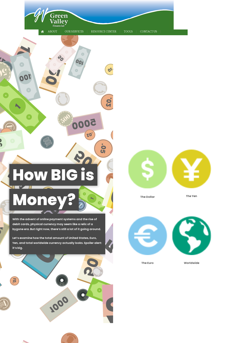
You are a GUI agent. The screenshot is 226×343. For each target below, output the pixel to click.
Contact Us (148, 31)
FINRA (82, 247)
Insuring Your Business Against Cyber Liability (87, 207)
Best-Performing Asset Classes (18, 205)
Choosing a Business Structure (48, 207)
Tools (128, 31)
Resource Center (103, 31)
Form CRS (36, 239)
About (52, 31)
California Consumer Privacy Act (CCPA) (48, 329)
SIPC (88, 247)
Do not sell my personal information (80, 332)
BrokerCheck (93, 292)
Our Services (74, 31)
